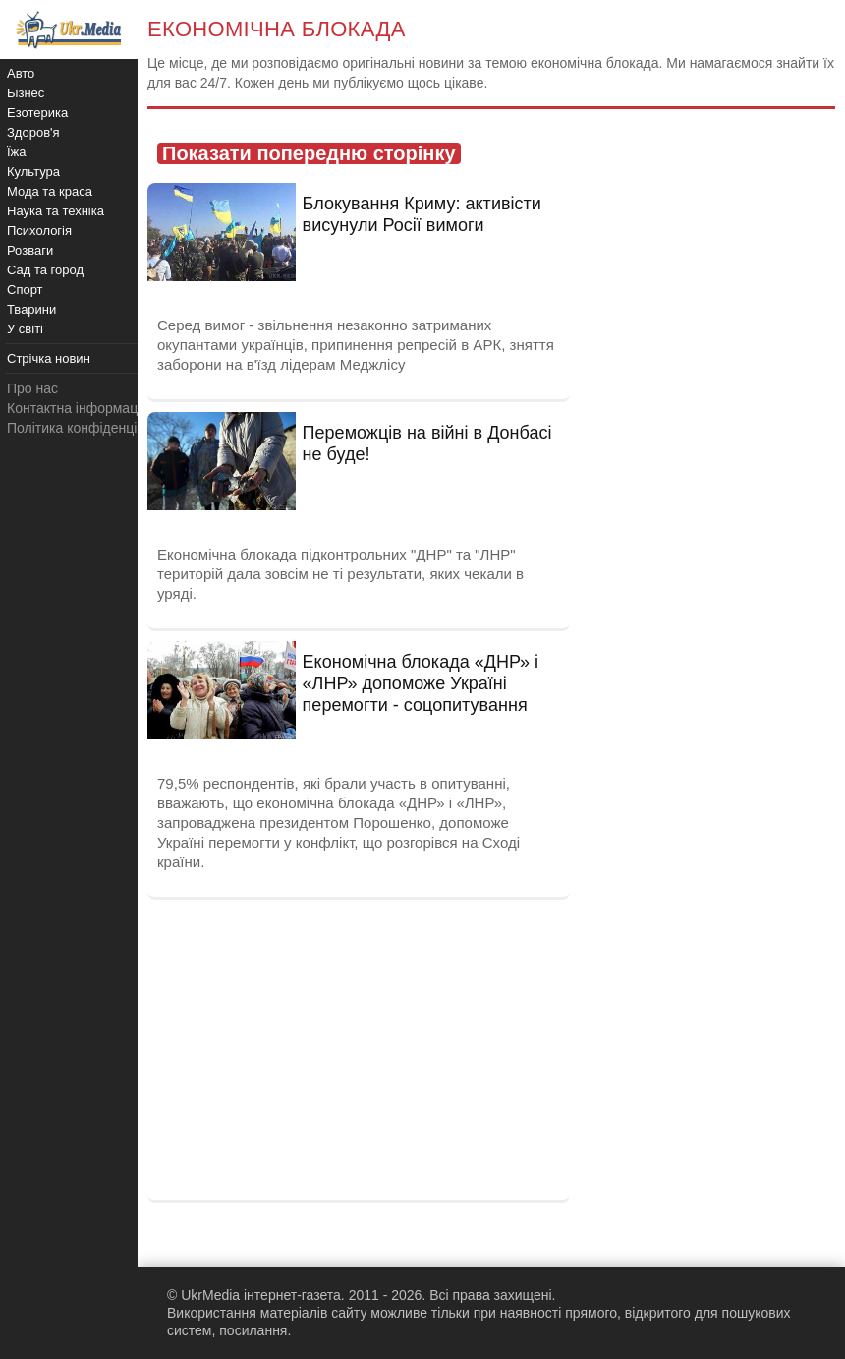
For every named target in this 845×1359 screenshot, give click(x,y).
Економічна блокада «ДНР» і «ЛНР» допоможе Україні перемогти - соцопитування (421, 683)
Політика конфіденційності (91, 428)
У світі (25, 329)
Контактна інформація (77, 408)
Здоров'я (33, 132)
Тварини (31, 309)
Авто (20, 73)
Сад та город (45, 270)
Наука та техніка (55, 211)
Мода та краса (49, 191)
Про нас (32, 388)
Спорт (25, 289)
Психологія (39, 230)
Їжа (17, 152)
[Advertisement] (358, 1047)
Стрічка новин (48, 358)
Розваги (30, 250)
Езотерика (37, 112)
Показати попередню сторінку (309, 153)
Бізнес (25, 93)
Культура (33, 171)
